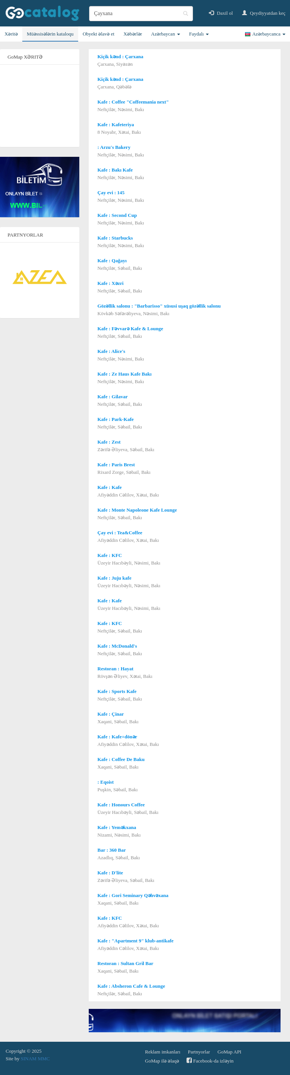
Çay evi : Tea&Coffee (119, 532)
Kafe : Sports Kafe (117, 691)
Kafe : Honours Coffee (121, 804)
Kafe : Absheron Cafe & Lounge (131, 986)
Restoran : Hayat (115, 668)
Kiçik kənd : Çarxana (120, 56)
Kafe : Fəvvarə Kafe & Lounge (130, 328)
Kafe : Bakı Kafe (115, 170)
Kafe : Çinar (110, 714)
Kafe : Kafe (109, 487)
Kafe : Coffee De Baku (121, 759)
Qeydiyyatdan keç (263, 13)
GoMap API (229, 1052)
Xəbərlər (132, 34)
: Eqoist (105, 782)
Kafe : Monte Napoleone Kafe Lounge (137, 510)
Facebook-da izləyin (210, 1060)
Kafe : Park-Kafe (115, 419)
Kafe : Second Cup (117, 215)
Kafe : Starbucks (115, 238)
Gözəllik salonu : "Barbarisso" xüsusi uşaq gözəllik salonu (159, 306)
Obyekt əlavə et (98, 34)
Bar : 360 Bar (111, 850)
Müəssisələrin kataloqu (50, 34)
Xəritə (11, 34)
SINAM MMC (35, 1058)
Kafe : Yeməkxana (116, 827)
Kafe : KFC (109, 555)
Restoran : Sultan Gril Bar (125, 963)
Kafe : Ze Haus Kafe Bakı (124, 374)
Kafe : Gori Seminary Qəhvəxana (132, 895)
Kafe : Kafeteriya (115, 124)
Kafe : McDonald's (117, 646)
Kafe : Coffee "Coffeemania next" (133, 102)
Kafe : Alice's (111, 351)
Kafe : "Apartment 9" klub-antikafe (135, 941)
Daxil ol (221, 13)
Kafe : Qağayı (111, 260)
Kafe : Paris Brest (116, 464)
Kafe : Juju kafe (114, 578)
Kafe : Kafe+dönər (117, 736)
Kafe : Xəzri (110, 283)
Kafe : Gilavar (112, 396)
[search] (141, 13)
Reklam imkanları (162, 1052)
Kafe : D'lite (110, 872)
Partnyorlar (199, 1052)
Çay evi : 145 (111, 192)
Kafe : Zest (108, 442)
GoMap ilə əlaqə (162, 1061)
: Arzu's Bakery (113, 147)
